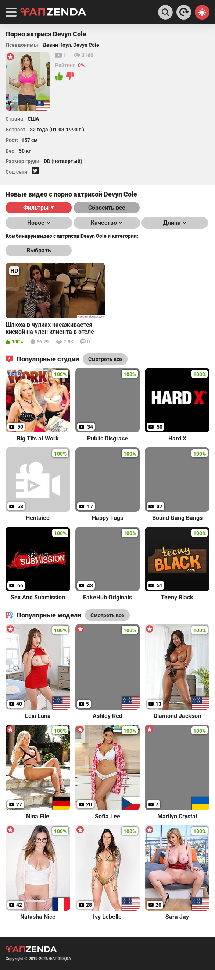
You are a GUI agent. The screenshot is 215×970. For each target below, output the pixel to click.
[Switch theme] (202, 12)
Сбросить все (106, 207)
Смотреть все (107, 615)
